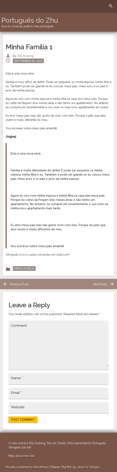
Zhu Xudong (25, 56)
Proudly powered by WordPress (27, 467)
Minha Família (24, 268)
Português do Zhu (29, 20)
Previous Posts (16, 284)
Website (18, 407)
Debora (24, 254)
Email (16, 393)
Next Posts (103, 284)
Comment (19, 325)
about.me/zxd (25, 455)
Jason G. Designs (88, 467)
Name (17, 378)
